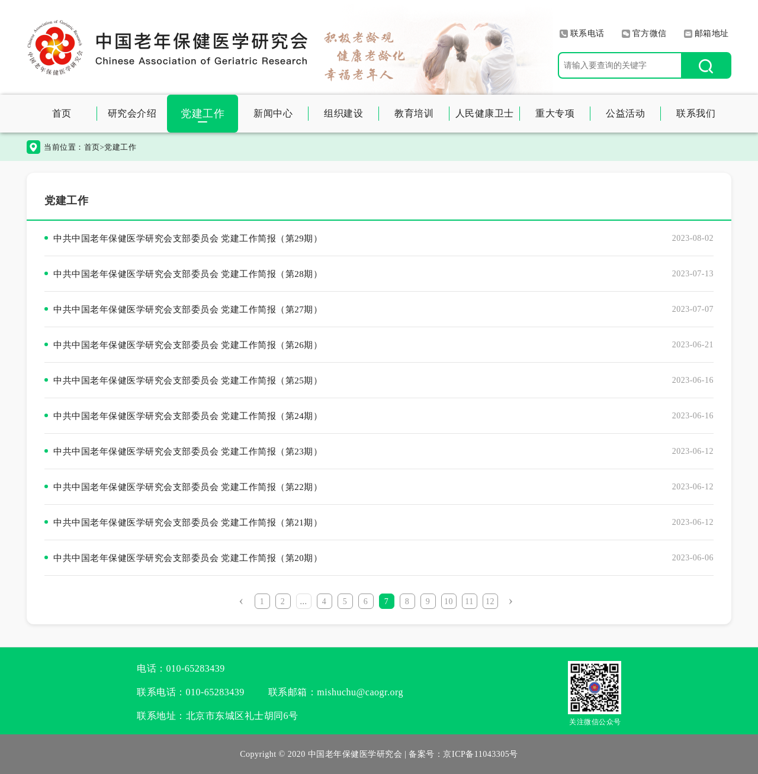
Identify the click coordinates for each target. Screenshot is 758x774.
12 (490, 601)
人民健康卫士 (484, 113)
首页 (62, 113)
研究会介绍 (132, 113)
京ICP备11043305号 (480, 754)
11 (469, 601)
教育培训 (413, 113)
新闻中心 (273, 113)
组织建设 (343, 113)
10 (448, 601)
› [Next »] (510, 600)
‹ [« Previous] (241, 600)
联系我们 (695, 113)
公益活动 (625, 113)
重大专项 (554, 113)
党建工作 (202, 114)
